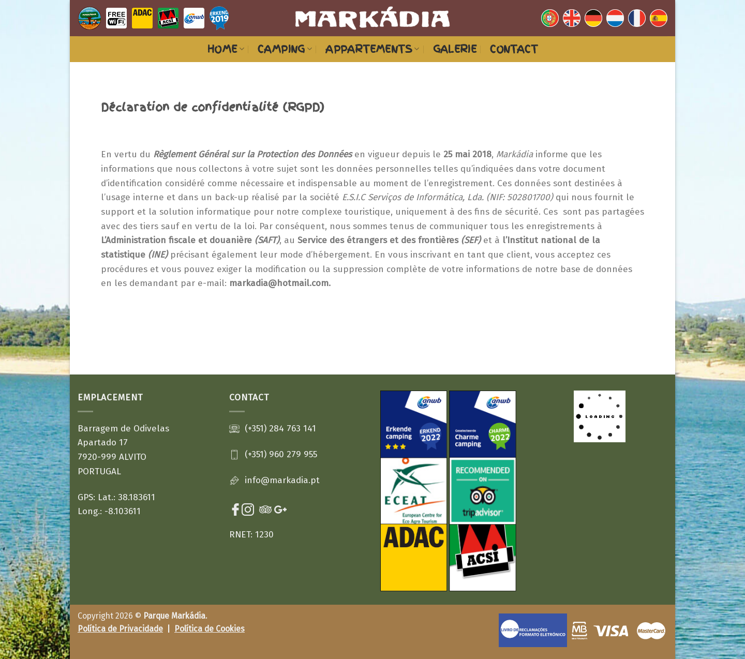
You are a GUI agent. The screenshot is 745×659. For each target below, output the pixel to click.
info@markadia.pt (282, 480)
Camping (285, 49)
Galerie (455, 49)
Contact (514, 49)
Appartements (372, 49)
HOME (225, 49)
